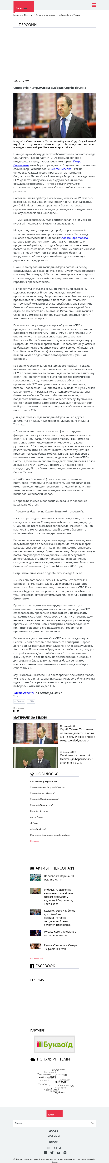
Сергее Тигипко (60, 169)
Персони (28, 15)
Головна (17, 15)
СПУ (32, 701)
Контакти (54, 1148)
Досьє (53, 1130)
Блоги (53, 1142)
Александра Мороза (74, 238)
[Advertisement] (61, 53)
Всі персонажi (36, 958)
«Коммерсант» (23, 693)
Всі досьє (34, 841)
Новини (54, 1136)
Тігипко (20, 701)
